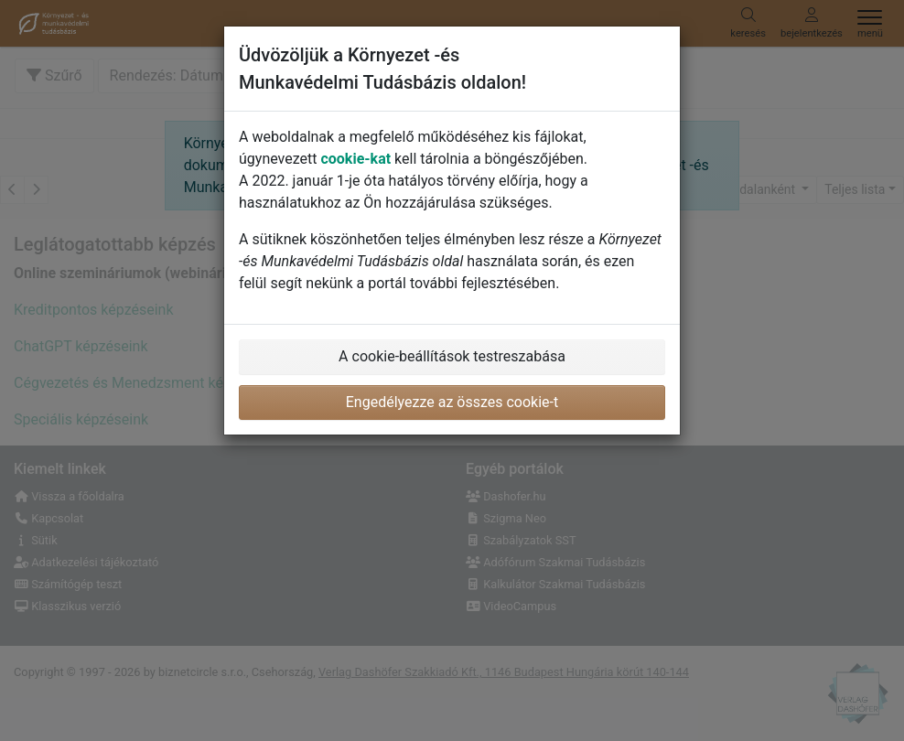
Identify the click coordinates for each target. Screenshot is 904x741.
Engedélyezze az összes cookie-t (452, 402)
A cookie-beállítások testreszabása (452, 356)
